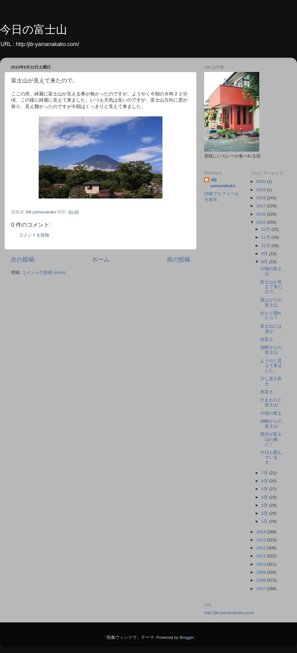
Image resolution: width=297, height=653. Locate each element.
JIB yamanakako (222, 183)
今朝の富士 (271, 413)
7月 (265, 473)
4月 (265, 497)
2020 (261, 181)
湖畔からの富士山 (271, 350)
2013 (261, 540)
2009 (261, 572)
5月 (265, 489)
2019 (261, 189)
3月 (265, 505)
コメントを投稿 (34, 235)
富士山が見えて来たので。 (271, 287)
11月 (266, 237)
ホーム (101, 259)
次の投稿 (22, 259)
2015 (261, 222)
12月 (266, 229)
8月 (265, 261)
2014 (261, 532)
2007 (261, 588)
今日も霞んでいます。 (271, 457)
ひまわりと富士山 (271, 402)
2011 (261, 556)
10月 (266, 245)
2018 (261, 197)
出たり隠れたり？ (271, 315)
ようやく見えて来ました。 (271, 365)
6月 (265, 481)
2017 (261, 205)
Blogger (186, 637)
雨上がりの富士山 (271, 302)
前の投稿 (178, 259)
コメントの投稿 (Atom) (44, 272)
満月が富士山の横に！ (271, 439)
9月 (265, 253)
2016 (261, 214)
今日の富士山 (33, 29)
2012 (261, 548)
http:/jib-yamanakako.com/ (47, 44)
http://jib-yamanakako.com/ (229, 612)
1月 (265, 521)
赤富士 (266, 339)
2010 (261, 564)
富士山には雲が (271, 328)
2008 (261, 580)
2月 (265, 513)
